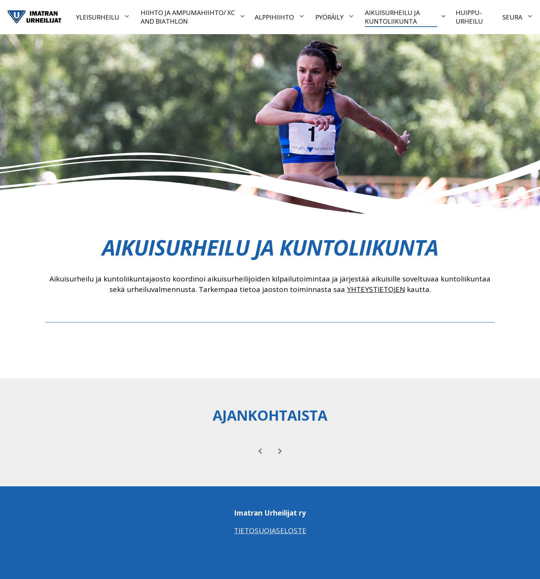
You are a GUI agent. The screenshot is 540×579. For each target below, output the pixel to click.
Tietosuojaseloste (270, 530)
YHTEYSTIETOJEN (376, 289)
